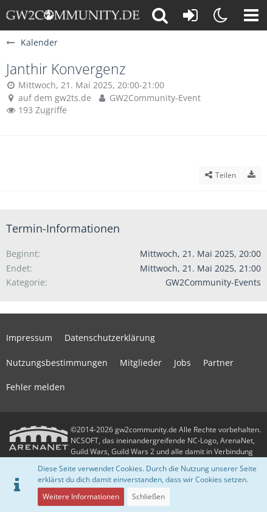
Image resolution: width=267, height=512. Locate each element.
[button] (251, 15)
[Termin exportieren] (251, 175)
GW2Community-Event (155, 97)
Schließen (148, 496)
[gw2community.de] (73, 15)
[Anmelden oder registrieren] (190, 15)
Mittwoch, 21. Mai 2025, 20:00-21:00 (91, 85)
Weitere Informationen (81, 496)
